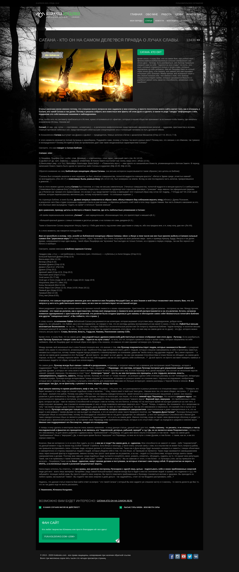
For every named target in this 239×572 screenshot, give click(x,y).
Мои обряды (136, 21)
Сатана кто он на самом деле (114, 500)
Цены (179, 14)
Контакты (193, 14)
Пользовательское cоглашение (189, 3)
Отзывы (185, 21)
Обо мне (152, 14)
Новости (159, 21)
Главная (136, 14)
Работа (166, 14)
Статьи (148, 21)
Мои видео (172, 21)
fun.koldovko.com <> (59, 536)
